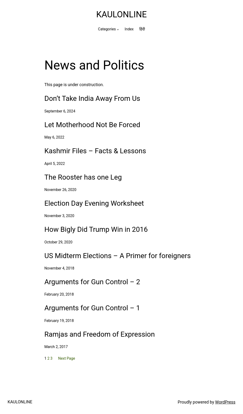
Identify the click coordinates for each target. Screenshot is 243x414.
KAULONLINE (121, 14)
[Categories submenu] (118, 29)
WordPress (225, 402)
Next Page (66, 358)
